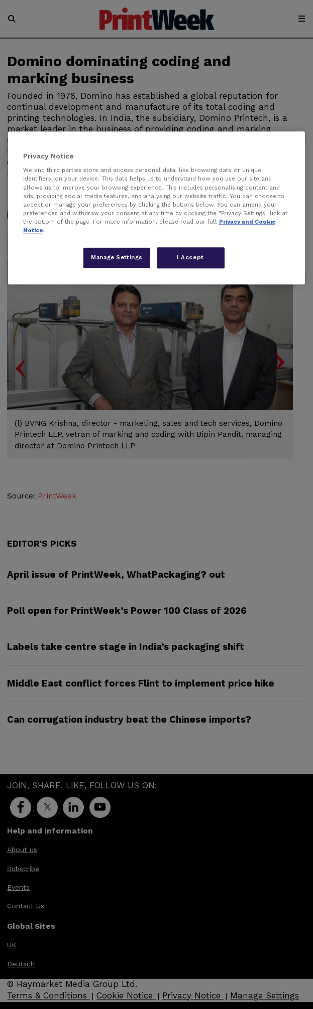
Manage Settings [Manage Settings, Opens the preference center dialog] (117, 257)
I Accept (190, 257)
